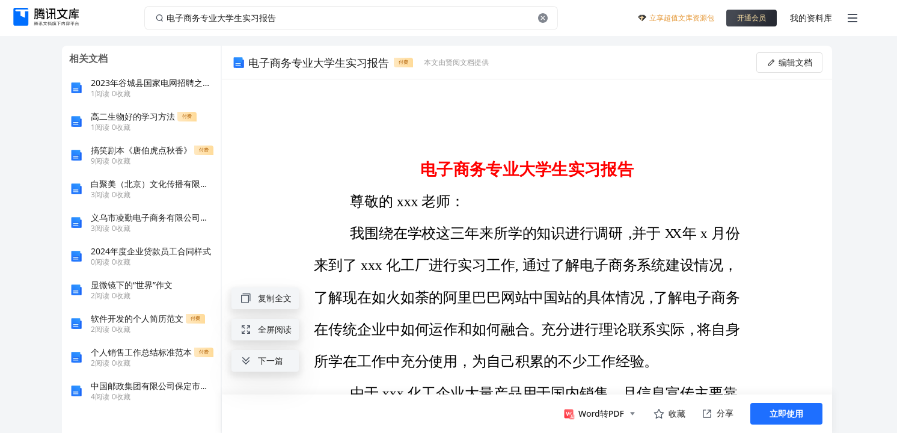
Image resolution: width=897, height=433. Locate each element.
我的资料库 (811, 17)
